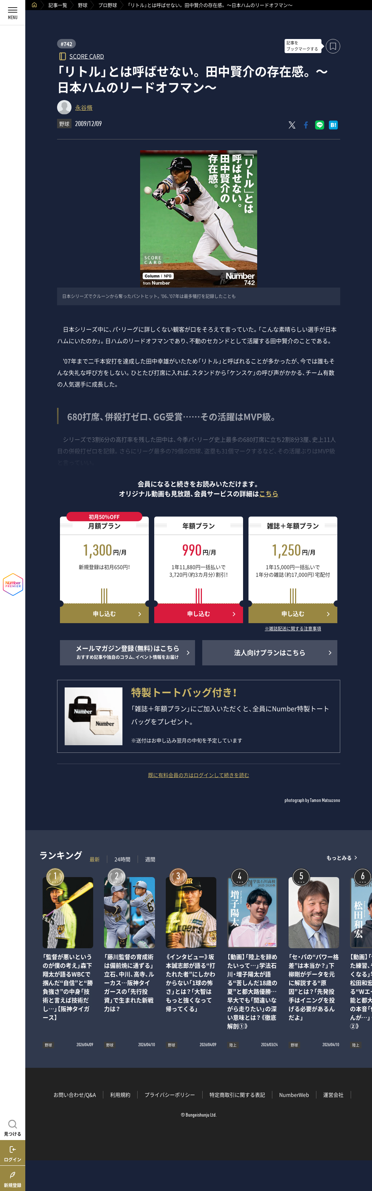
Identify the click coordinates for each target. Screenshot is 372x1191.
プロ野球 (107, 4)
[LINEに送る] (319, 125)
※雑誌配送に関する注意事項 (293, 629)
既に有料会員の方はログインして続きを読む (198, 774)
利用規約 (120, 1094)
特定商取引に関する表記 (237, 1094)
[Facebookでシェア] (305, 125)
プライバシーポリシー (169, 1094)
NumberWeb (294, 1094)
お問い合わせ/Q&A (74, 1094)
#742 (66, 43)
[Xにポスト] (292, 125)
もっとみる (339, 857)
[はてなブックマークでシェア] (333, 125)
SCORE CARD (86, 56)
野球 (82, 4)
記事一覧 (57, 4)
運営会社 (333, 1094)
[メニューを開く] (12, 12)
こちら (268, 494)
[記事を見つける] (12, 1127)
